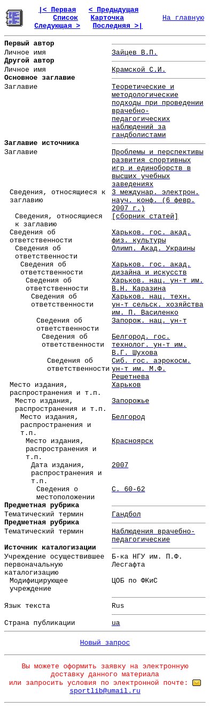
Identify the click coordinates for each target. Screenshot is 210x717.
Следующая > (57, 26)
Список (65, 18)
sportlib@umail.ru (105, 691)
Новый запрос (105, 643)
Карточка (107, 18)
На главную (183, 18)
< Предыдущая (114, 10)
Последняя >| (117, 26)
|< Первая (57, 10)
